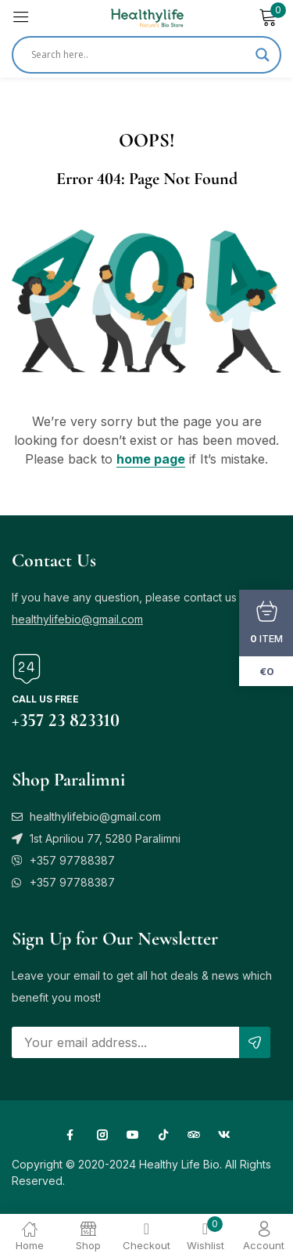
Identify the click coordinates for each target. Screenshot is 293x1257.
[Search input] (139, 55)
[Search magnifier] (262, 55)
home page (150, 459)
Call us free (45, 699)
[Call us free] (26, 669)
